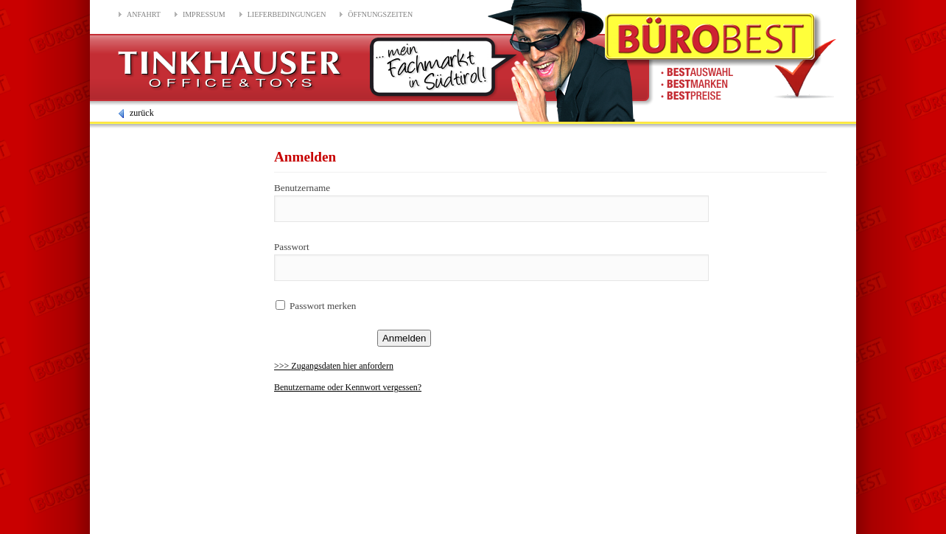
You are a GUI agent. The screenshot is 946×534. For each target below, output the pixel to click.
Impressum (204, 14)
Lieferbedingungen (287, 14)
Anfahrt (144, 14)
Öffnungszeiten (380, 14)
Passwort (291, 246)
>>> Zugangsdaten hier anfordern (333, 366)
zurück (135, 113)
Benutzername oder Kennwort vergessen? (347, 387)
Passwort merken (323, 305)
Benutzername (302, 187)
